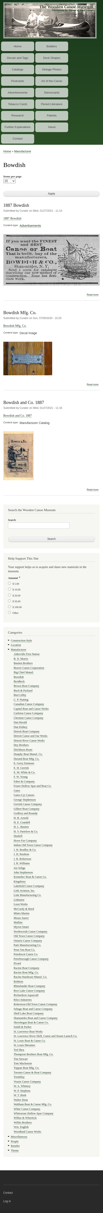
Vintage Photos (51, 69)
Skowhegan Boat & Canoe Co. (31, 1022)
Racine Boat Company (27, 968)
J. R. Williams (22, 863)
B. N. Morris (21, 658)
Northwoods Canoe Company (31, 931)
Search (12, 520)
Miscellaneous (19, 1136)
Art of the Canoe (51, 81)
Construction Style (21, 640)
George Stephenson (25, 799)
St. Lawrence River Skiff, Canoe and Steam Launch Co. (45, 1036)
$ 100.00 (17, 607)
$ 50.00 (16, 601)
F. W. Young (21, 776)
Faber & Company (24, 781)
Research (18, 115)
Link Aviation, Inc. (24, 890)
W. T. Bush (20, 1095)
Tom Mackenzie (23, 1063)
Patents (52, 115)
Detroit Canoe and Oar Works (31, 735)
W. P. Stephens (22, 1090)
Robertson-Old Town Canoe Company (35, 1004)
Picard (17, 963)
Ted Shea (19, 1049)
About (51, 127)
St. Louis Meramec (25, 1045)
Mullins (18, 922)
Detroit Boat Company (27, 731)
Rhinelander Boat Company (30, 986)
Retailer (15, 1145)
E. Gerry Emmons (24, 763)
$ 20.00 (16, 595)
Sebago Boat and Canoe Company (33, 1008)
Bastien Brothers (23, 663)
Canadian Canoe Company (29, 704)
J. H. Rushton (21, 854)
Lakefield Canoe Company (29, 886)
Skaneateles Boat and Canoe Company (36, 1018)
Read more (93, 294)
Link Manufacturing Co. (28, 895)
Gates (17, 790)
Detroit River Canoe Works (29, 740)
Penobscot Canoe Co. (26, 954)
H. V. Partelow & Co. (26, 831)
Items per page (12, 176)
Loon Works (21, 904)
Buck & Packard (23, 690)
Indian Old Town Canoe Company (33, 845)
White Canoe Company (27, 1109)
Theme (15, 1150)
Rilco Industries (23, 999)
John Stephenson (23, 872)
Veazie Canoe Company (27, 1081)
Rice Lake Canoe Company (29, 990)
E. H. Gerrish (21, 767)
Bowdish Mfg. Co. (19, 312)
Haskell (18, 835)
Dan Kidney (21, 727)
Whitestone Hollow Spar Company (33, 1113)
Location (16, 645)
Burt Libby (20, 695)
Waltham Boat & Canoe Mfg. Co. (33, 1104)
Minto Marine (22, 913)
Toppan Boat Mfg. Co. (26, 1067)
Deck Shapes (51, 58)
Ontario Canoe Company (28, 940)
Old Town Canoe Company (29, 936)
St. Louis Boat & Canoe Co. (30, 1040)
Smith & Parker (23, 1026)
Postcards (17, 81)
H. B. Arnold (21, 817)
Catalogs (17, 69)
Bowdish (19, 677)
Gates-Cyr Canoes (24, 795)
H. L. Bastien (21, 826)
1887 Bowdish (16, 205)
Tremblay (19, 1076)
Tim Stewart (21, 1058)
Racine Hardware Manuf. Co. (30, 976)
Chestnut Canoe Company (29, 717)
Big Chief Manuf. (24, 672)
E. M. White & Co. (24, 772)
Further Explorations (18, 127)
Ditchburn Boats (23, 749)
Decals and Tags (17, 58)
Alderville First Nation (27, 654)
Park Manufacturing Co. (27, 945)
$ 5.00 (15, 583)
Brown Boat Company (26, 685)
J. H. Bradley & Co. (25, 849)
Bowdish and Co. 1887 (23, 402)
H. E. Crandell (22, 822)
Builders (52, 46)
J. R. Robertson (22, 858)
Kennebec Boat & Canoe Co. (30, 876)
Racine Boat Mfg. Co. (26, 972)
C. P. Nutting (21, 699)
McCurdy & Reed (24, 908)
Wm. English (21, 1127)
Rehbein (18, 981)
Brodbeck (19, 681)
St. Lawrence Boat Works (28, 1031)
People (15, 1141)
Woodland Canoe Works (27, 1131)
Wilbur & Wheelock (25, 1117)
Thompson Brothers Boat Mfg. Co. (33, 1054)
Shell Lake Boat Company (29, 1013)
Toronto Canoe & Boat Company (33, 1072)
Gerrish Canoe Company (28, 804)
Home (18, 46)
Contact (18, 138)
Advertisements (18, 92)
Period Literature (51, 104)
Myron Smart (21, 926)
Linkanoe (19, 899)
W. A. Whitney (22, 1086)
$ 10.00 (16, 589)
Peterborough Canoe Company (31, 958)
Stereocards (51, 92)
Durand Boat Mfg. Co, (26, 758)
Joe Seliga (19, 868)
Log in (7, 1201)
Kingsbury (20, 881)
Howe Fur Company (25, 840)
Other (15, 613)
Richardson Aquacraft (26, 995)
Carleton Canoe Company (28, 713)
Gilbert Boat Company (27, 808)
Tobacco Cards (17, 104)
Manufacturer (22, 151)
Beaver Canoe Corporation (29, 667)
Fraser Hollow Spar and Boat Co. (33, 785)
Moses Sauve (21, 918)
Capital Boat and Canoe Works (31, 708)
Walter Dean (21, 1099)
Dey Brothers (21, 745)
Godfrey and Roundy (26, 813)
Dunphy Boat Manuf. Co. (28, 754)
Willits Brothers (23, 1122)
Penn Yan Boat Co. (24, 949)
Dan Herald (20, 722)
